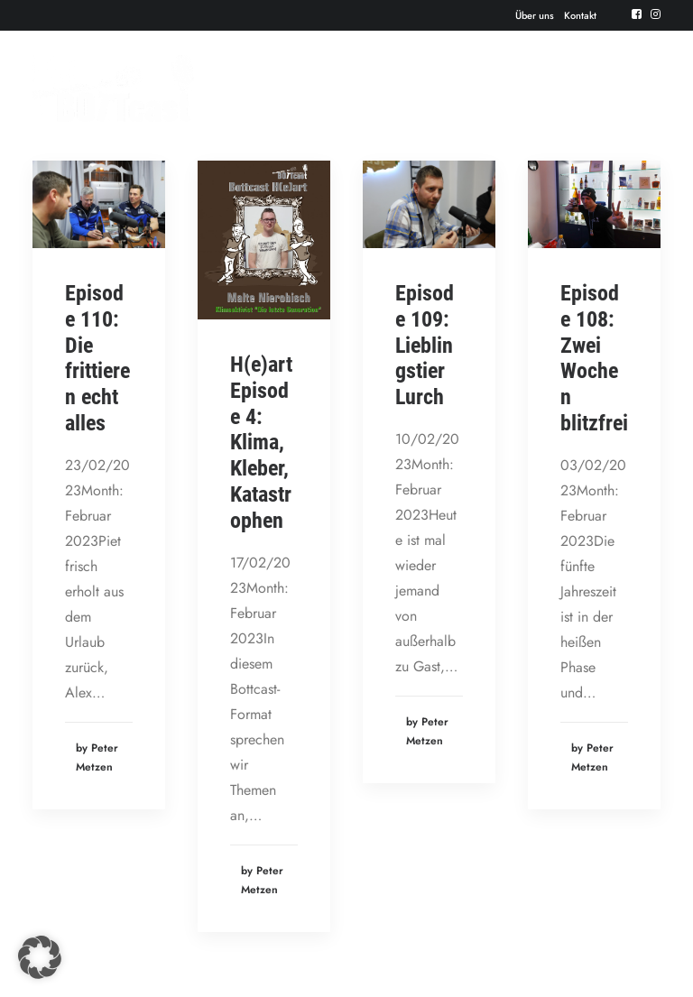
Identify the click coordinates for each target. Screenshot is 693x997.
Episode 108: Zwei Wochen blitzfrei (594, 358)
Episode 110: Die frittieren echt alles (97, 358)
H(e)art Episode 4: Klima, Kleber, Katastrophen (261, 442)
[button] (39, 957)
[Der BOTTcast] (113, 88)
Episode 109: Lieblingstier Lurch (424, 345)
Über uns (534, 15)
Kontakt (580, 15)
